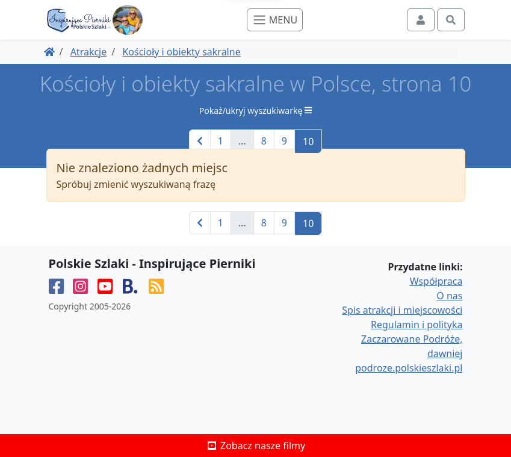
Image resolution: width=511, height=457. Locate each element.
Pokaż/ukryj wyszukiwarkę (255, 110)
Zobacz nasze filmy (255, 445)
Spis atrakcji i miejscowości (402, 310)
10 (308, 141)
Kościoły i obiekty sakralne (181, 51)
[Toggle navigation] (275, 19)
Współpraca (436, 281)
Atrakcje (88, 51)
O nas (449, 295)
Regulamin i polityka (416, 324)
